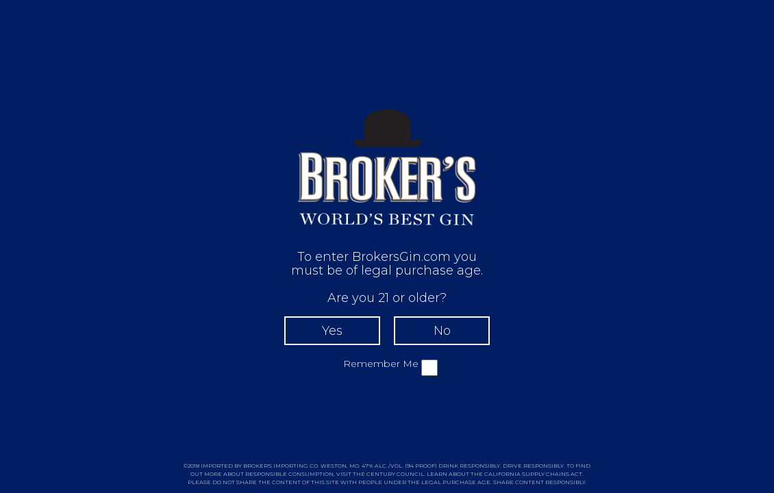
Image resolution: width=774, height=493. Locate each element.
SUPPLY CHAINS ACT (552, 473)
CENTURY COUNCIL (395, 473)
